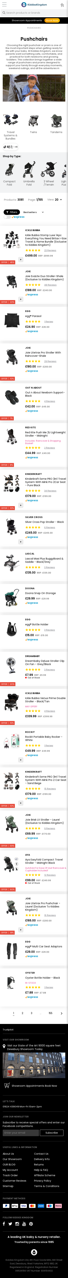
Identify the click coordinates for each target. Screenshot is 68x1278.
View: (50, 199)
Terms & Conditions (46, 1186)
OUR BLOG (9, 1164)
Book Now (52, 20)
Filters (11, 212)
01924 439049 (11, 1106)
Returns (39, 1164)
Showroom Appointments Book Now (34, 1086)
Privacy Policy (42, 1181)
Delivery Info (42, 1159)
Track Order (10, 1175)
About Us (8, 1154)
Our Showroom (12, 1159)
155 (50, 1013)
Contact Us (41, 1154)
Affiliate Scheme (44, 1175)
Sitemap (8, 1186)
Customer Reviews (14, 1181)
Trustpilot (8, 1029)
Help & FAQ (41, 1170)
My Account (10, 1170)
